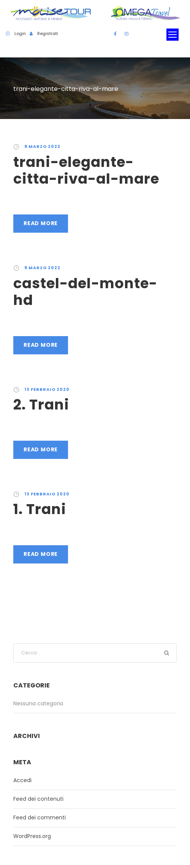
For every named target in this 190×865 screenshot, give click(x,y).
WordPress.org (32, 836)
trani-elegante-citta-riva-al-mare (86, 170)
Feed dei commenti (39, 817)
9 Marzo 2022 (42, 146)
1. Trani (39, 509)
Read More (41, 223)
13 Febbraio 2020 (47, 389)
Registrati (47, 33)
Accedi (22, 780)
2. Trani (41, 404)
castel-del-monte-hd (85, 291)
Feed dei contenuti (38, 799)
